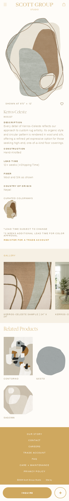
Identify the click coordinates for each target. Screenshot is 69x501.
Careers (34, 446)
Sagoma (9, 417)
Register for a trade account (26, 240)
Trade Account (34, 452)
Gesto (40, 378)
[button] (61, 104)
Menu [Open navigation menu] (5, 4)
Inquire (27, 492)
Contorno (11, 378)
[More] (60, 492)
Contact (34, 440)
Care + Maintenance (34, 465)
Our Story (34, 434)
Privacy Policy (34, 471)
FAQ (34, 459)
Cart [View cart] (63, 4)
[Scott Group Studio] (34, 6)
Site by (49, 480)
